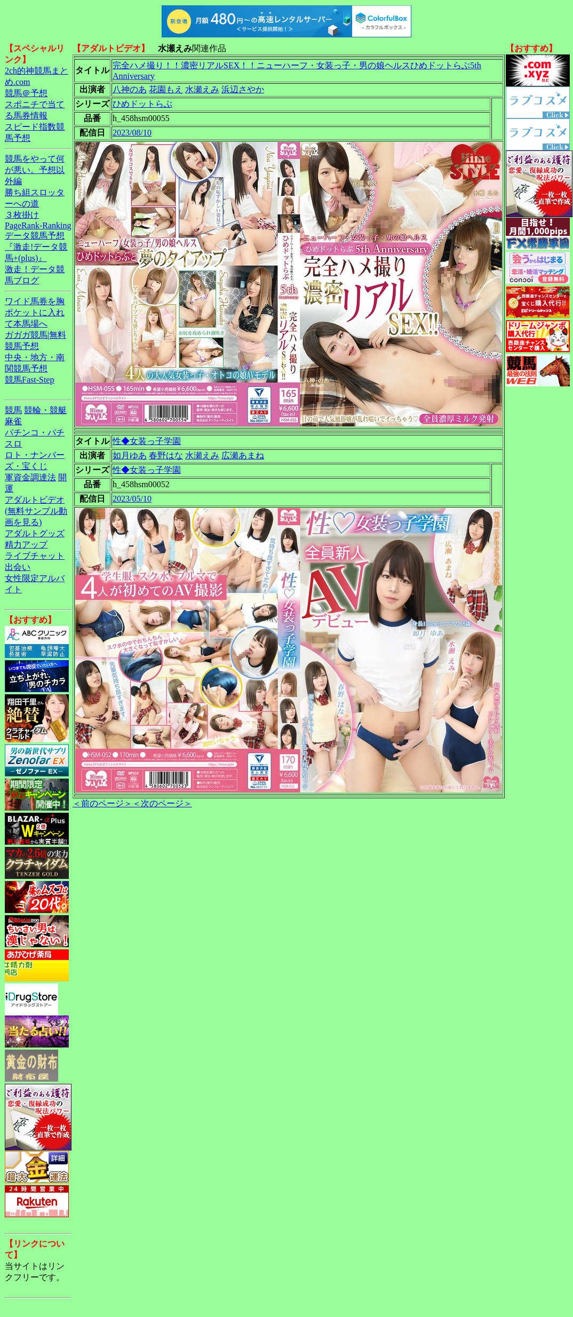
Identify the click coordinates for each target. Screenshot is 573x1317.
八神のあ (130, 89)
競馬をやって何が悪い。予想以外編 (35, 170)
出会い (17, 567)
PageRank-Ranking (38, 225)
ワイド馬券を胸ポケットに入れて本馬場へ (35, 312)
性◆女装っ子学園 (147, 441)
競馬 (13, 410)
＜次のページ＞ (162, 803)
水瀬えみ (202, 89)
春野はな (166, 455)
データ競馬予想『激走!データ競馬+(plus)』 (36, 247)
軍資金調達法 (30, 477)
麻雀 (13, 421)
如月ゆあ (130, 455)
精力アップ (26, 544)
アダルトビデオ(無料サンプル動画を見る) (36, 511)
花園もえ (166, 89)
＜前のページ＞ (102, 803)
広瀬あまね (242, 455)
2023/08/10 (132, 132)
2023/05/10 (132, 498)
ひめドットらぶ (142, 103)
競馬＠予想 (26, 93)
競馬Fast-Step (29, 379)
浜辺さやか (242, 89)
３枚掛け (22, 214)
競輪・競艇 (45, 410)
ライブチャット (35, 555)
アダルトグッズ (35, 533)
